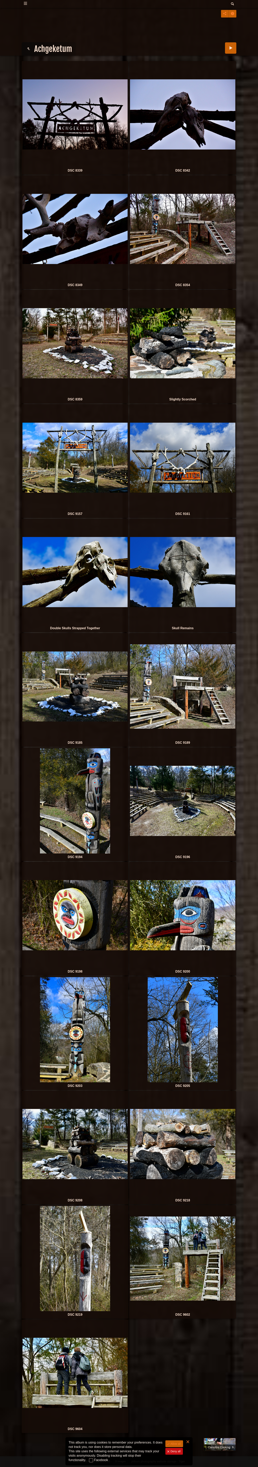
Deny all (175, 1451)
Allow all (175, 1443)
